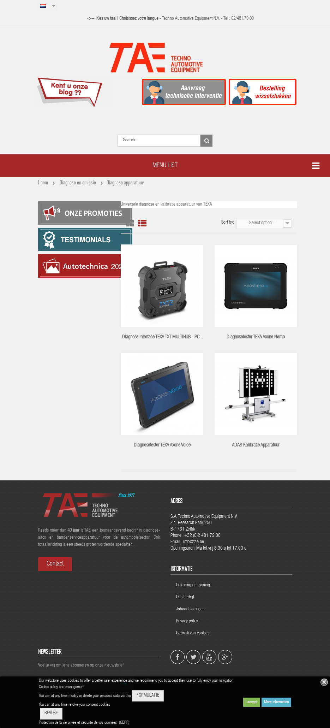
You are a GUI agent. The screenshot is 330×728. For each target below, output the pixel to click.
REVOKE (51, 713)
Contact (55, 564)
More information (276, 702)
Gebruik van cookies (192, 633)
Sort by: (227, 222)
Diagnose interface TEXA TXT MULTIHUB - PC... (162, 337)
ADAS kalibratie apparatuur (256, 445)
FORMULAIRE (148, 695)
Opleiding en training (193, 585)
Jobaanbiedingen (190, 609)
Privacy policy (187, 621)
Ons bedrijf (185, 597)
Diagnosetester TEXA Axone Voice (162, 445)
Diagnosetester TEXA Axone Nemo (256, 337)
